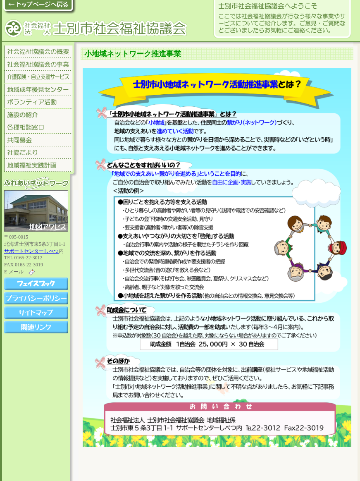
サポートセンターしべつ (31, 251)
